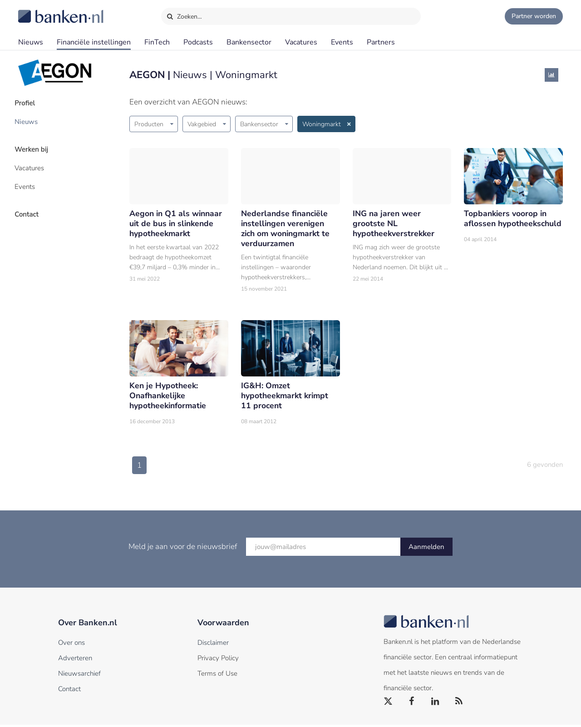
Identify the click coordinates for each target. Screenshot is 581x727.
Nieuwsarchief (79, 675)
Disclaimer (213, 644)
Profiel (28, 102)
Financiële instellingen (94, 42)
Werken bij (35, 145)
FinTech (157, 42)
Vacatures (301, 42)
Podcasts (198, 42)
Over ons (71, 644)
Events (342, 42)
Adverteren (75, 660)
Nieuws (30, 42)
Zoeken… (184, 14)
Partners (381, 42)
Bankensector (248, 42)
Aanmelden (426, 549)
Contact (30, 206)
